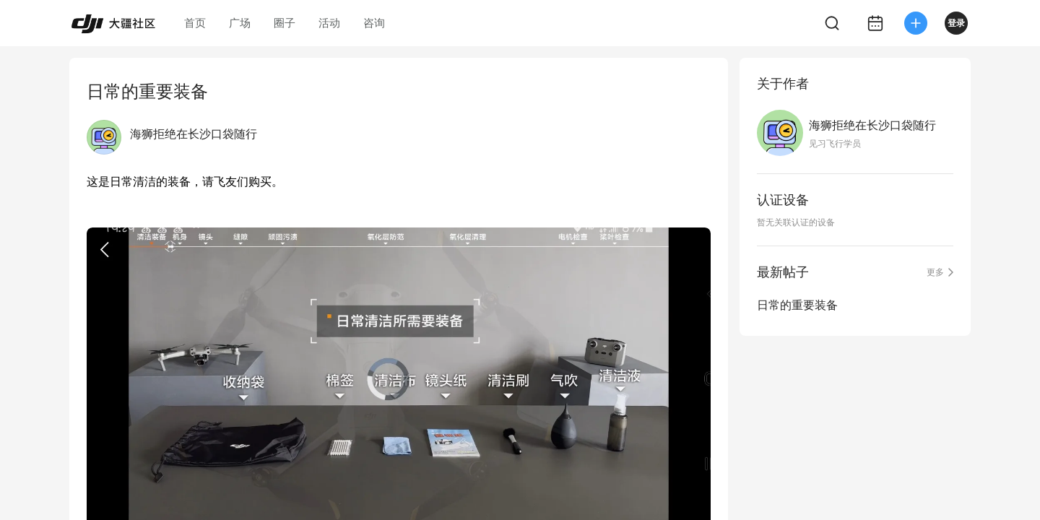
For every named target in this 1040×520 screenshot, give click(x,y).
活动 (329, 23)
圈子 (284, 23)
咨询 (374, 23)
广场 (240, 23)
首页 (195, 23)
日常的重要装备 (797, 305)
